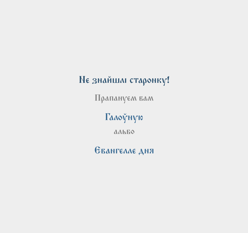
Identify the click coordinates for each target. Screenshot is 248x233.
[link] (124, 117)
